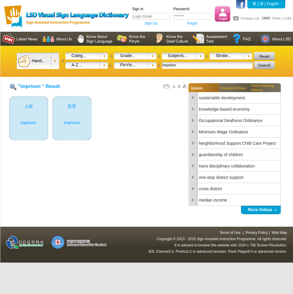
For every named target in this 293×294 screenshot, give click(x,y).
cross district (210, 188)
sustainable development (222, 97)
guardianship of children (221, 154)
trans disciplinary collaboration (227, 166)
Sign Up (151, 23)
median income (213, 200)
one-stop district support (221, 177)
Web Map (279, 233)
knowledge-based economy (224, 109)
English (273, 4)
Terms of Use (230, 233)
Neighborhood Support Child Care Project (237, 143)
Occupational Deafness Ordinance (230, 120)
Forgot (192, 23)
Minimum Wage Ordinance (223, 132)
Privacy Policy (257, 233)
